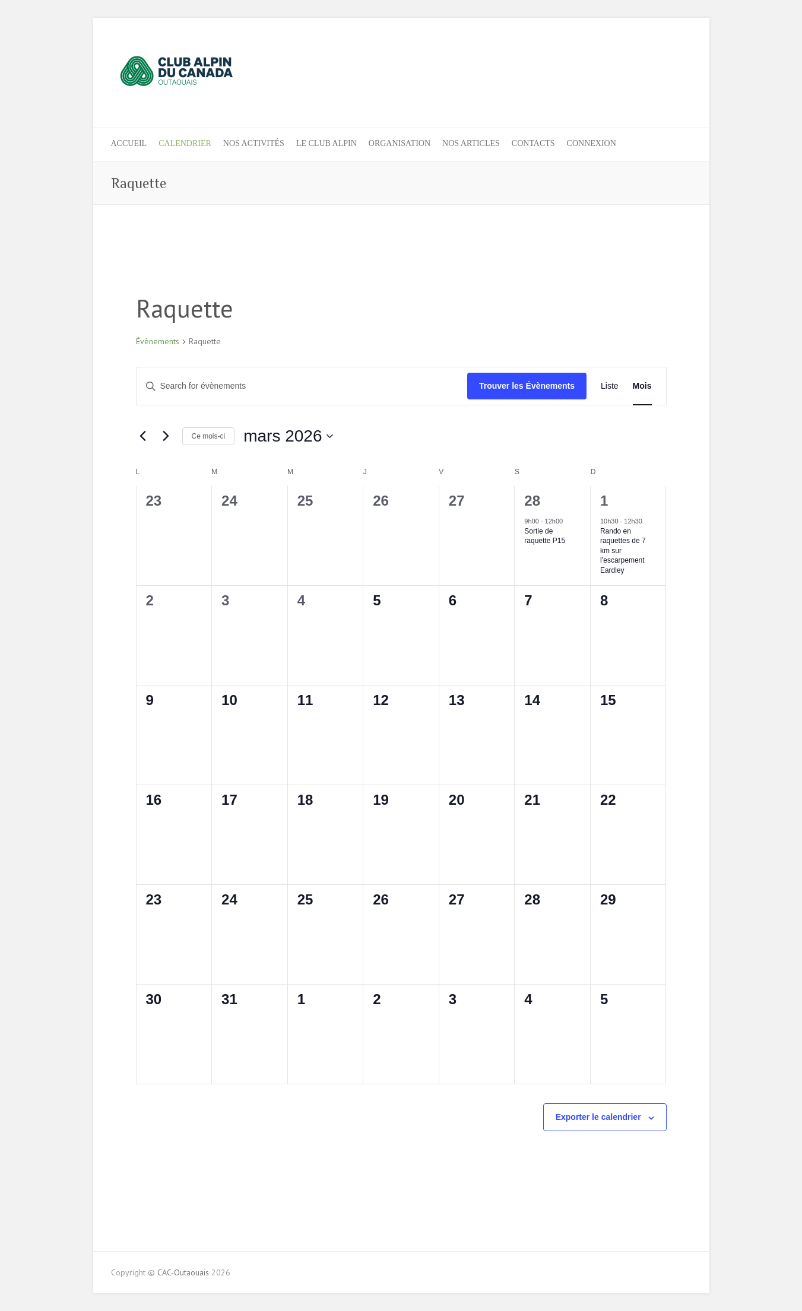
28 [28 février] (532, 501)
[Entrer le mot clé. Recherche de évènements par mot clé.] (302, 386)
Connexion (591, 143)
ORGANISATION (399, 143)
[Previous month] (143, 436)
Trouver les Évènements (527, 386)
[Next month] (166, 436)
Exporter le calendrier (598, 1117)
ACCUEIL (129, 143)
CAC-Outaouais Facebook (641, 61)
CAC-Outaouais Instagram (661, 61)
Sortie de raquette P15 (544, 536)
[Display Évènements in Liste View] (610, 386)
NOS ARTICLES (471, 143)
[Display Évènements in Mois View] (642, 386)
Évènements (157, 341)
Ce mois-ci (209, 436)
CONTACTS (533, 143)
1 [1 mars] (604, 501)
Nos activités (253, 143)
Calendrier (185, 143)
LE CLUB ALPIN (326, 143)
